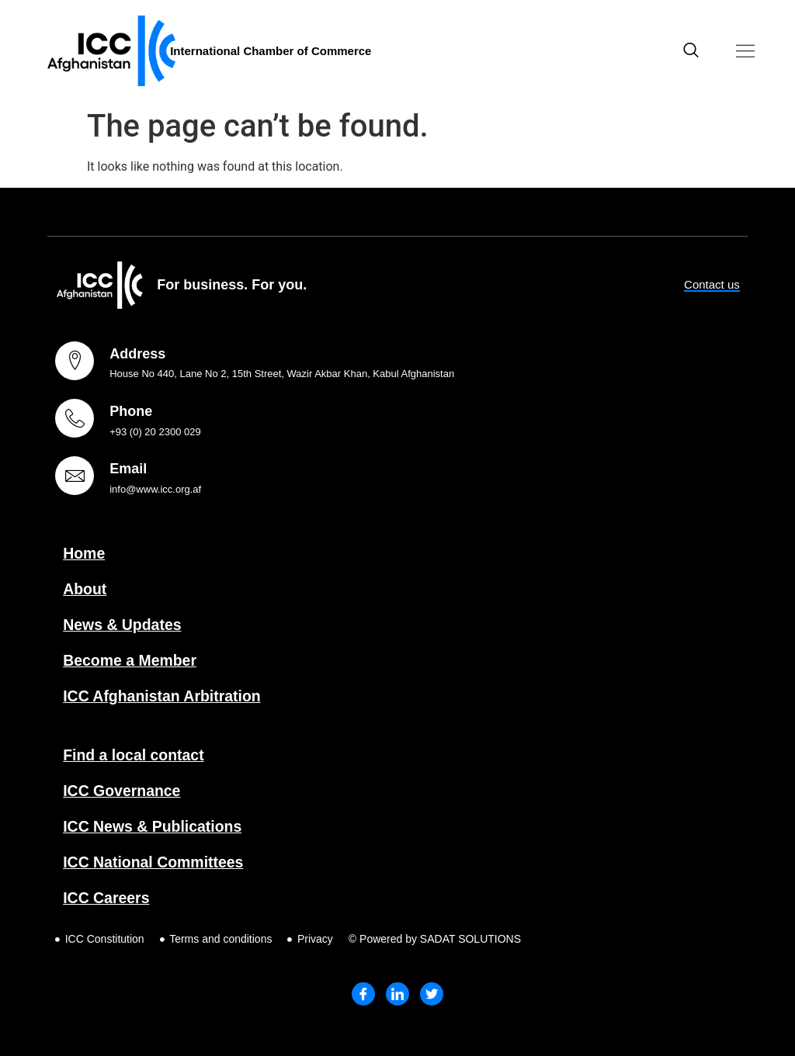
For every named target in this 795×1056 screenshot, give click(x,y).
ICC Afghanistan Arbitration (164, 696)
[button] (745, 50)
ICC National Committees (155, 862)
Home (84, 553)
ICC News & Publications (155, 826)
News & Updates (124, 624)
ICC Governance (123, 790)
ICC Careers (107, 897)
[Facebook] (363, 994)
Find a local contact (135, 754)
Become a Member (131, 660)
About (85, 588)
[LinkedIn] (397, 994)
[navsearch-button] (691, 51)
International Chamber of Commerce (270, 50)
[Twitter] (431, 994)
